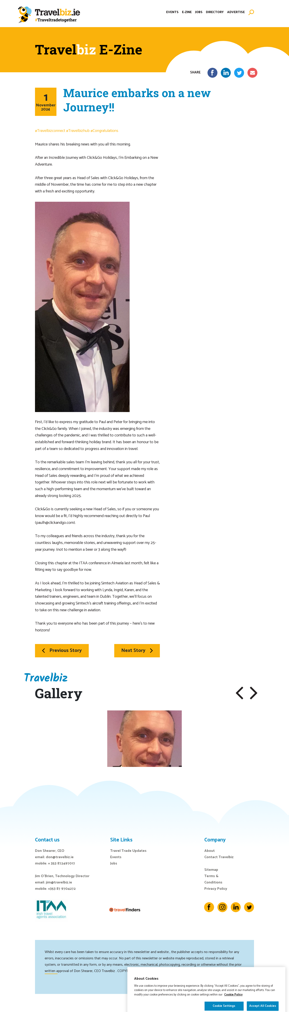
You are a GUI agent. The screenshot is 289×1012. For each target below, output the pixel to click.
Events (172, 12)
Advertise (236, 12)
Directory (215, 12)
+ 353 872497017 (61, 863)
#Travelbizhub (78, 130)
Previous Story (62, 651)
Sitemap (211, 870)
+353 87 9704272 (62, 889)
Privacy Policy (215, 889)
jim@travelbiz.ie (59, 882)
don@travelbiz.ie (60, 857)
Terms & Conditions (213, 879)
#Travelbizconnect (50, 130)
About (209, 851)
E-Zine (187, 12)
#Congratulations (104, 130)
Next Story (137, 651)
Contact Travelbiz (218, 857)
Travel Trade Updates (128, 851)
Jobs (199, 12)
